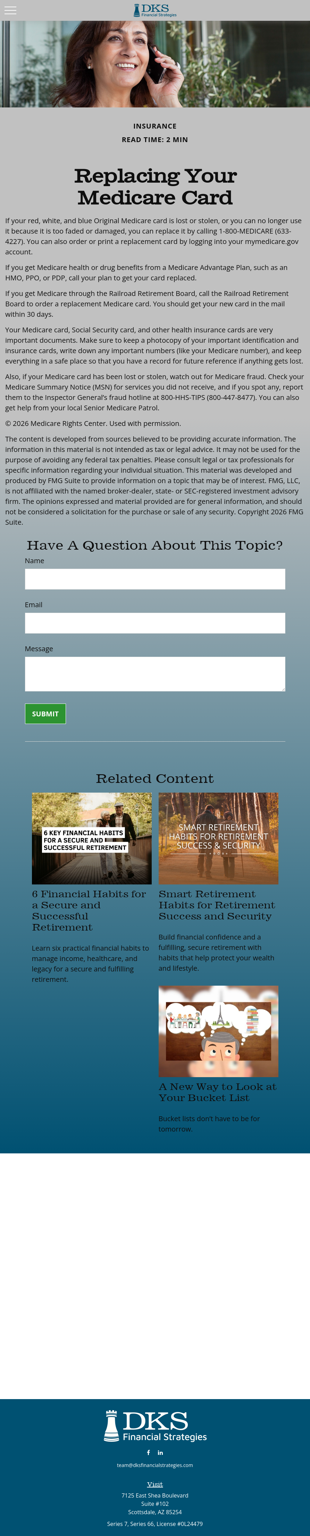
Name (34, 560)
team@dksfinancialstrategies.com (155, 1465)
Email (34, 604)
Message (39, 648)
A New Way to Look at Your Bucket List (218, 1092)
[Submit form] (45, 714)
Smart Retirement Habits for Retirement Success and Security (217, 905)
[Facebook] (148, 1452)
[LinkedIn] (160, 1452)
